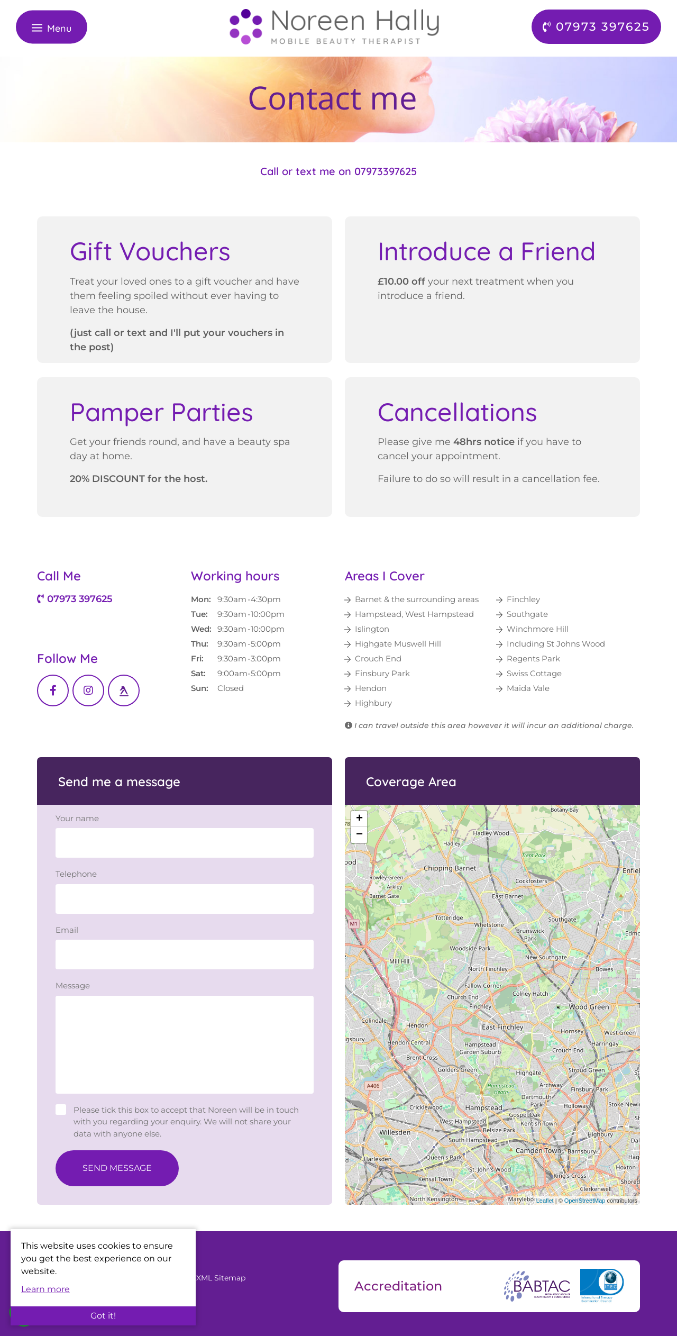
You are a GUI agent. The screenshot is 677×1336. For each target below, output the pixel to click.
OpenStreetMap (585, 1200)
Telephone (76, 874)
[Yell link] (124, 690)
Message (73, 985)
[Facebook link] (53, 690)
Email (67, 930)
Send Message (117, 1168)
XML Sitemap (220, 1278)
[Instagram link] (88, 690)
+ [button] (359, 819)
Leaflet (545, 1200)
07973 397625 (75, 599)
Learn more (45, 1289)
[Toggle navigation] (51, 26)
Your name (77, 818)
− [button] (359, 835)
